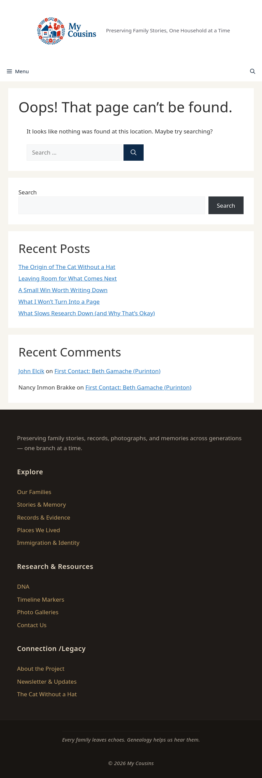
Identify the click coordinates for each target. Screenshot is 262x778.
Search (27, 192)
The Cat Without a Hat (47, 694)
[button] (252, 71)
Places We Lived (38, 530)
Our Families (34, 492)
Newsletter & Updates (47, 681)
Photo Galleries (37, 612)
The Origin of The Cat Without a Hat (66, 267)
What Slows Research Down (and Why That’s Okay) (86, 313)
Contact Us (32, 625)
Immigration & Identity (48, 542)
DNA (23, 586)
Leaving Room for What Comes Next (67, 278)
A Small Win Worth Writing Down (62, 290)
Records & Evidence (43, 517)
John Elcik (31, 371)
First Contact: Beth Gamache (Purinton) (107, 371)
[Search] (133, 152)
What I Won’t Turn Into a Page (59, 301)
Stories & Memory (41, 504)
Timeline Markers (40, 599)
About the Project (40, 668)
